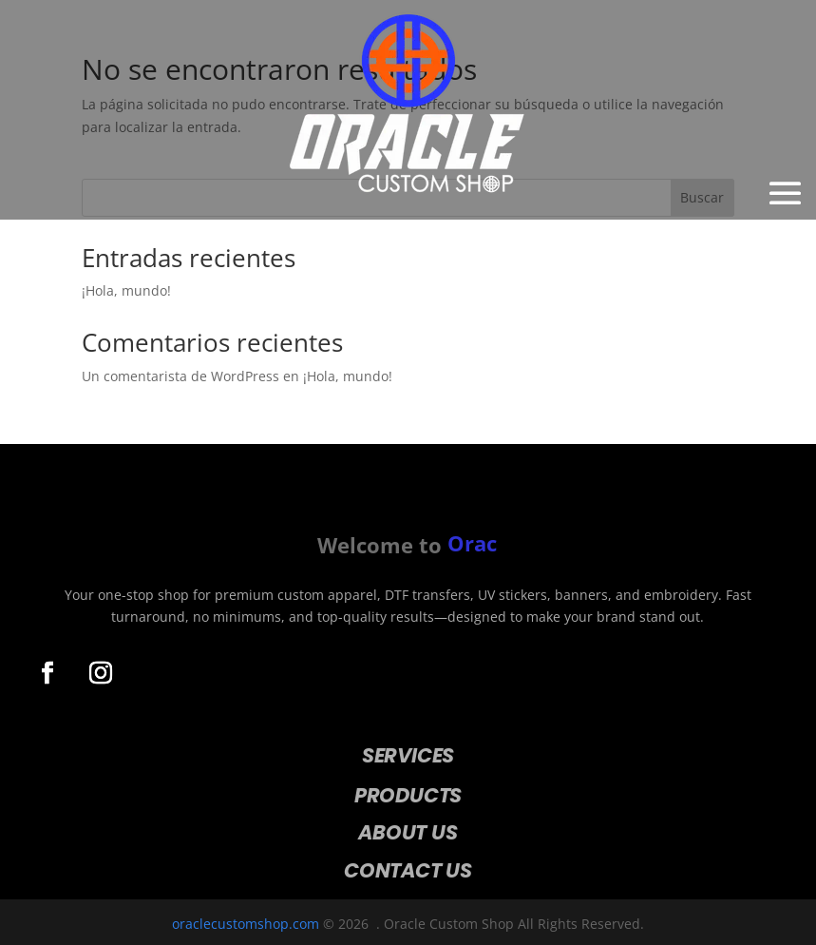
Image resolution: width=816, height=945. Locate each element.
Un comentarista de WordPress (180, 376)
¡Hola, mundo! (126, 290)
